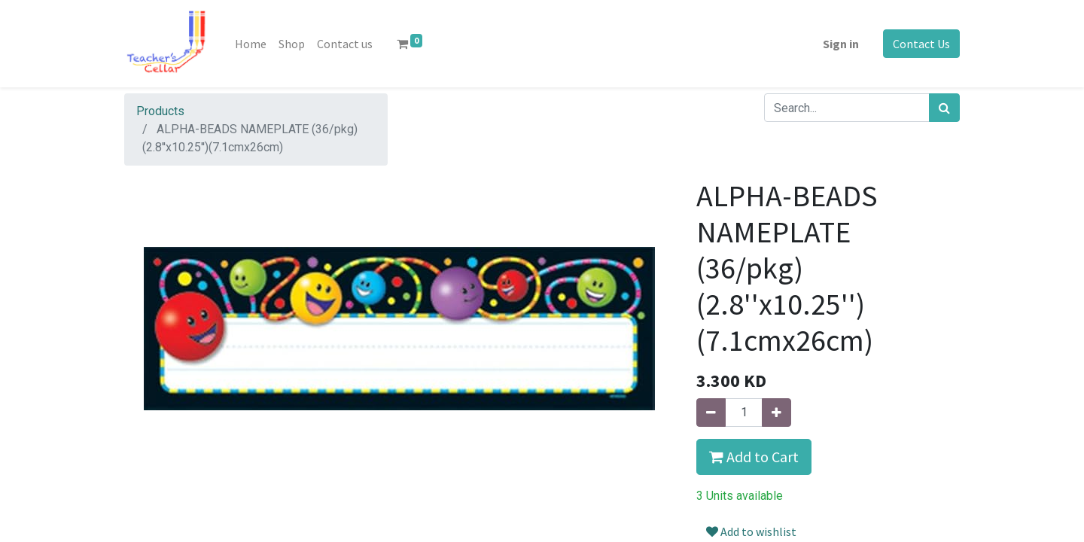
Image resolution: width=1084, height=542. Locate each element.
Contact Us (921, 43)
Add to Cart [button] (754, 456)
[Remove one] (711, 412)
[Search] (944, 107)
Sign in (841, 43)
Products (160, 111)
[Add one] (776, 412)
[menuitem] (251, 44)
